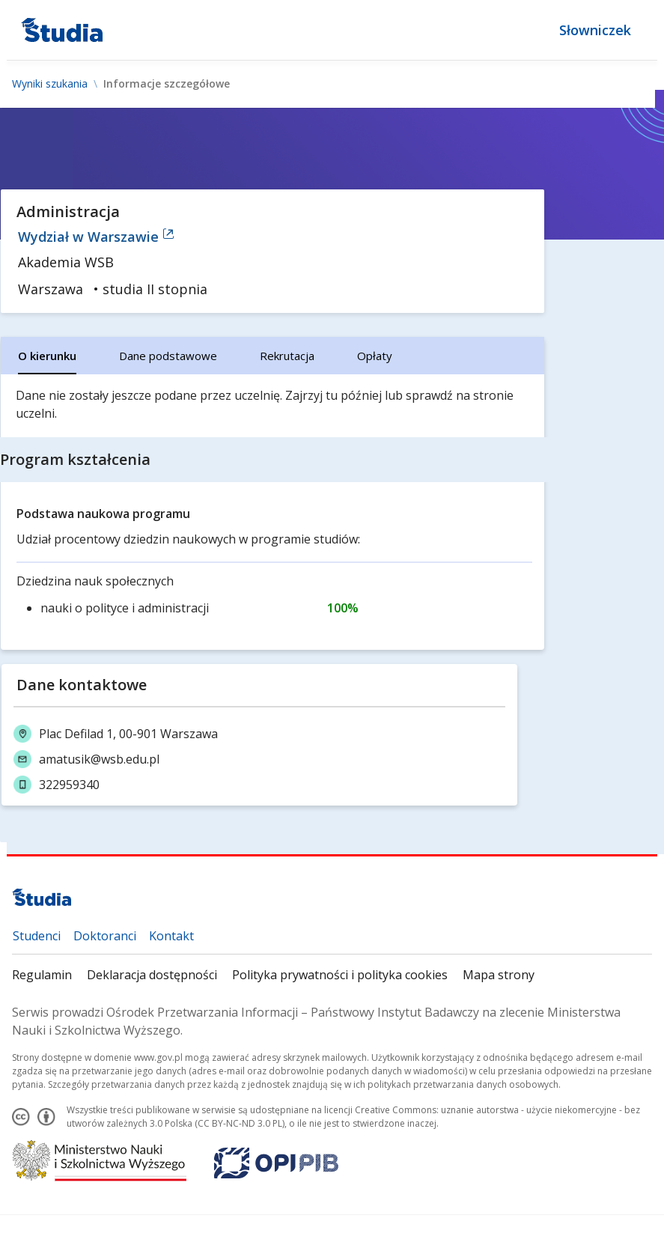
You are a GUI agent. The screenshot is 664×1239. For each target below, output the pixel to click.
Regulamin (42, 974)
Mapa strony (498, 974)
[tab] (47, 355)
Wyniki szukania (50, 84)
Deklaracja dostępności (152, 974)
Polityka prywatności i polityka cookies (340, 974)
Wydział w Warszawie (96, 237)
